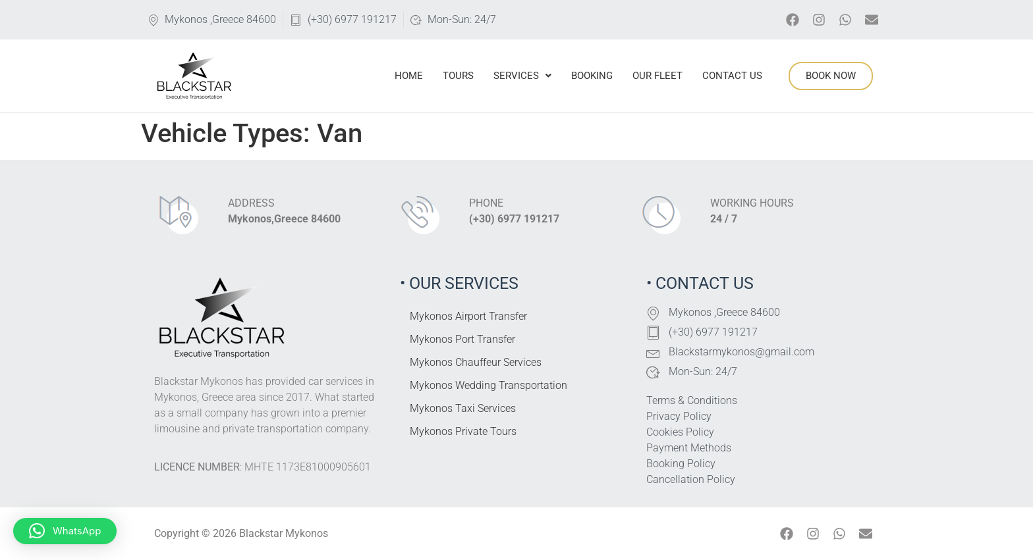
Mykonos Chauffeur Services (476, 362)
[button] (65, 531)
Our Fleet (657, 76)
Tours (458, 76)
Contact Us (732, 76)
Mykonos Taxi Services (463, 408)
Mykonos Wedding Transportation (488, 385)
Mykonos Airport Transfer (468, 316)
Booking (592, 76)
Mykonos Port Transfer (462, 339)
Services (522, 76)
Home (409, 76)
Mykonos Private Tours (463, 431)
